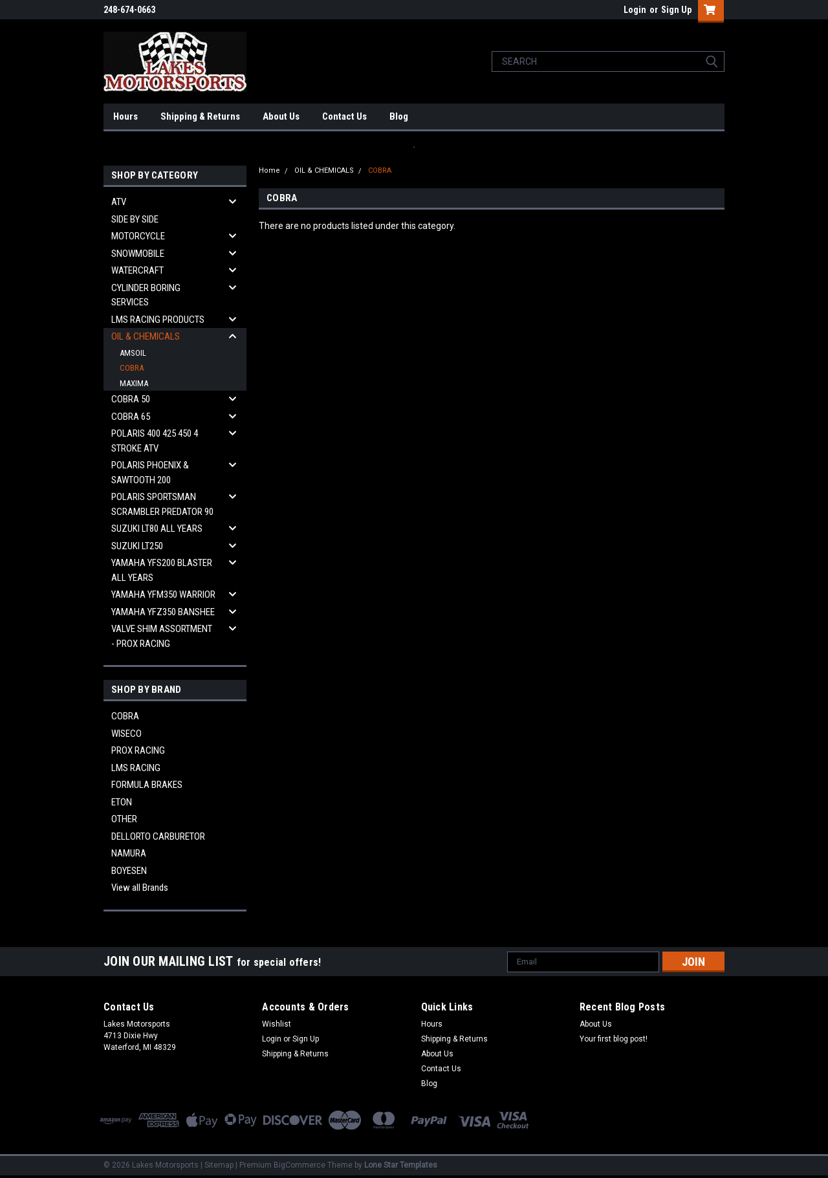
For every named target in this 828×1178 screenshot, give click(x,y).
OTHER (124, 819)
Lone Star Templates (400, 1165)
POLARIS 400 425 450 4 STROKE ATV (154, 441)
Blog (398, 116)
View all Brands (139, 887)
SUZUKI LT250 (137, 546)
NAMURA (128, 853)
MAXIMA (134, 383)
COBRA (132, 368)
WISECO (126, 733)
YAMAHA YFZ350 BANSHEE (163, 612)
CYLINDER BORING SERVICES (145, 295)
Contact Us (344, 116)
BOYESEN (129, 871)
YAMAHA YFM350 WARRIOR (163, 594)
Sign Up (676, 10)
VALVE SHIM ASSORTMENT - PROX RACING (161, 636)
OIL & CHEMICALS (145, 336)
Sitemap (219, 1165)
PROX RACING (138, 750)
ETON (121, 802)
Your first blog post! (614, 1038)
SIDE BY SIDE (134, 219)
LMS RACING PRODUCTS (157, 319)
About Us (281, 116)
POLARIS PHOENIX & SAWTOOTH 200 (150, 472)
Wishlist (276, 1024)
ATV (118, 202)
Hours (125, 116)
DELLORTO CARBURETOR (158, 836)
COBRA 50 (130, 399)
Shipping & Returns (200, 116)
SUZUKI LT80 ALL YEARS (156, 528)
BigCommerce (299, 1165)
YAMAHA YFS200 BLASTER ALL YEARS (161, 570)
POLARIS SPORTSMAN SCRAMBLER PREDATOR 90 (162, 504)
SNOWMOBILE (137, 253)
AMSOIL (133, 353)
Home (269, 170)
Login (635, 10)
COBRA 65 (130, 416)
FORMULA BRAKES (146, 785)
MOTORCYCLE (138, 236)
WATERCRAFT (137, 270)
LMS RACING (135, 768)
